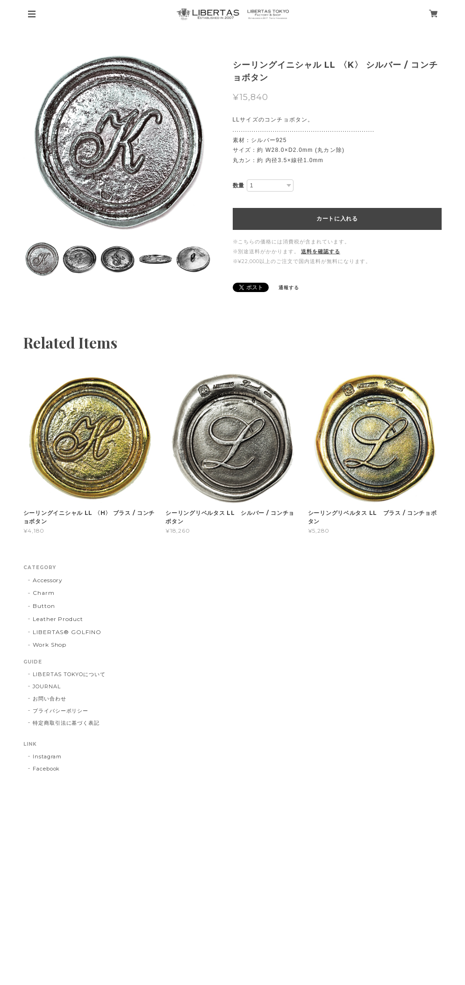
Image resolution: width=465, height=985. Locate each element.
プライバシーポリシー (61, 710)
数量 (239, 185)
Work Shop (50, 644)
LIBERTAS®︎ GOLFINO (67, 631)
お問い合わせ (49, 698)
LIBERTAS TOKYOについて (69, 674)
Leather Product (58, 618)
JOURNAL (47, 686)
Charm (44, 592)
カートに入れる (337, 218)
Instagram (47, 756)
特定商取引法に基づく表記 (66, 723)
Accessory (48, 580)
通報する (289, 288)
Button (44, 605)
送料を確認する (320, 251)
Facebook (46, 768)
